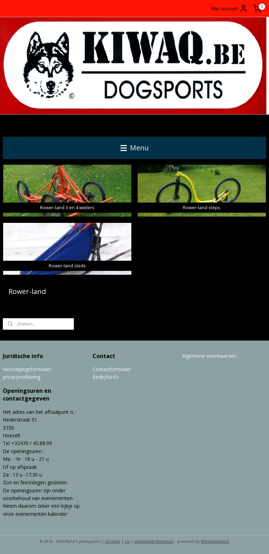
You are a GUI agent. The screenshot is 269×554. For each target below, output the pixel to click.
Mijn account (229, 8)
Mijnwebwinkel (215, 541)
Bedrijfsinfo (105, 377)
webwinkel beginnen (154, 541)
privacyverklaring (21, 377)
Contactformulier (111, 369)
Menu (134, 147)
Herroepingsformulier (27, 369)
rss (127, 541)
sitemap (112, 541)
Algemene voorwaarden (209, 356)
